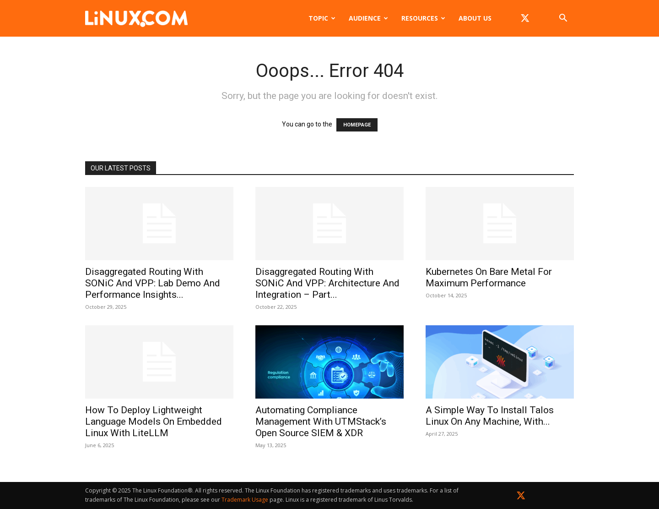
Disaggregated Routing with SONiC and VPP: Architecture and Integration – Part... (327, 283)
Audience (368, 18)
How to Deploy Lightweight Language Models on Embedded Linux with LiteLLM (153, 421)
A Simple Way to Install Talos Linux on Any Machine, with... (490, 416)
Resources (423, 18)
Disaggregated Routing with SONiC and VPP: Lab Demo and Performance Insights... (152, 283)
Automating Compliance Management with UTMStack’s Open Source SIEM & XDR (320, 421)
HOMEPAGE (357, 125)
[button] (563, 19)
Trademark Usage (244, 500)
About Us (475, 18)
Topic (321, 18)
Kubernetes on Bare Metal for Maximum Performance (489, 277)
